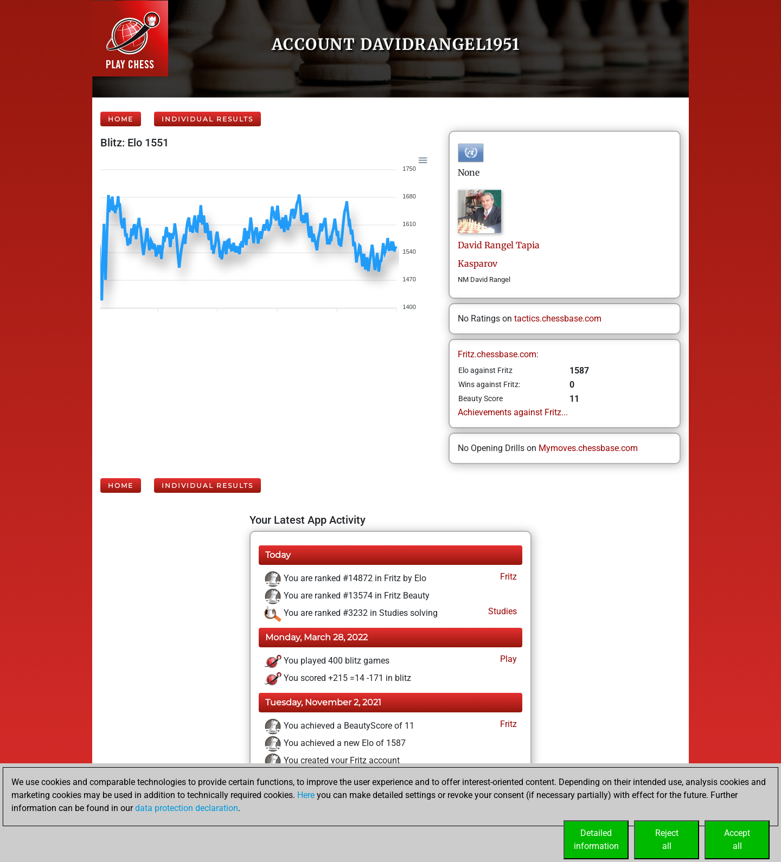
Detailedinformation (596, 839)
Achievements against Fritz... (513, 412)
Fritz (507, 576)
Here (306, 795)
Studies (501, 611)
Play (507, 659)
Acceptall (737, 839)
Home (120, 119)
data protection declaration (186, 808)
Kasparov (477, 263)
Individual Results (207, 119)
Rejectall (666, 839)
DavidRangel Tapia (499, 245)
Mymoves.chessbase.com (588, 448)
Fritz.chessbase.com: (498, 354)
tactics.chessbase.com (557, 318)
